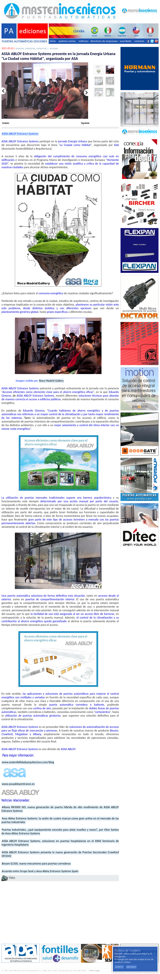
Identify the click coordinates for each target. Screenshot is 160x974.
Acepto (119, 967)
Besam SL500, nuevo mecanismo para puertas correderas (36, 863)
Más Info (131, 967)
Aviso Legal (95, 971)
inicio (53, 41)
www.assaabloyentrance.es (18, 784)
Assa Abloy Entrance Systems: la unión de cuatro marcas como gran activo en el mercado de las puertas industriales (60, 820)
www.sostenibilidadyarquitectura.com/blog (28, 762)
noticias (83, 41)
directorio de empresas (104, 41)
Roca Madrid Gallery (51, 381)
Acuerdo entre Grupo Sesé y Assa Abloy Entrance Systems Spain (40, 871)
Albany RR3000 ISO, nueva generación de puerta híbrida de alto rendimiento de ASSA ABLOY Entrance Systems (60, 809)
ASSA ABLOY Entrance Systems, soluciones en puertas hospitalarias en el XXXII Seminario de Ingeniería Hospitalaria (60, 842)
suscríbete (125, 41)
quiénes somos (67, 41)
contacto (139, 41)
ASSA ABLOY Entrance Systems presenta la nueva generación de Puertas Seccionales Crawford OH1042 (60, 854)
